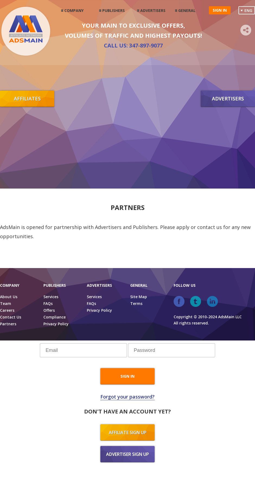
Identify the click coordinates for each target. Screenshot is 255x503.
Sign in (220, 10)
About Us (8, 296)
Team (5, 303)
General (187, 10)
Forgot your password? (127, 396)
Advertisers (152, 10)
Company (74, 10)
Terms (136, 303)
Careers (7, 310)
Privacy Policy (56, 323)
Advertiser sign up (127, 454)
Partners (8, 323)
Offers (49, 310)
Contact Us (10, 317)
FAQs (48, 303)
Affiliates (27, 98)
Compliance (54, 317)
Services (50, 296)
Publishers (113, 10)
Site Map (138, 296)
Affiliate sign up (127, 432)
